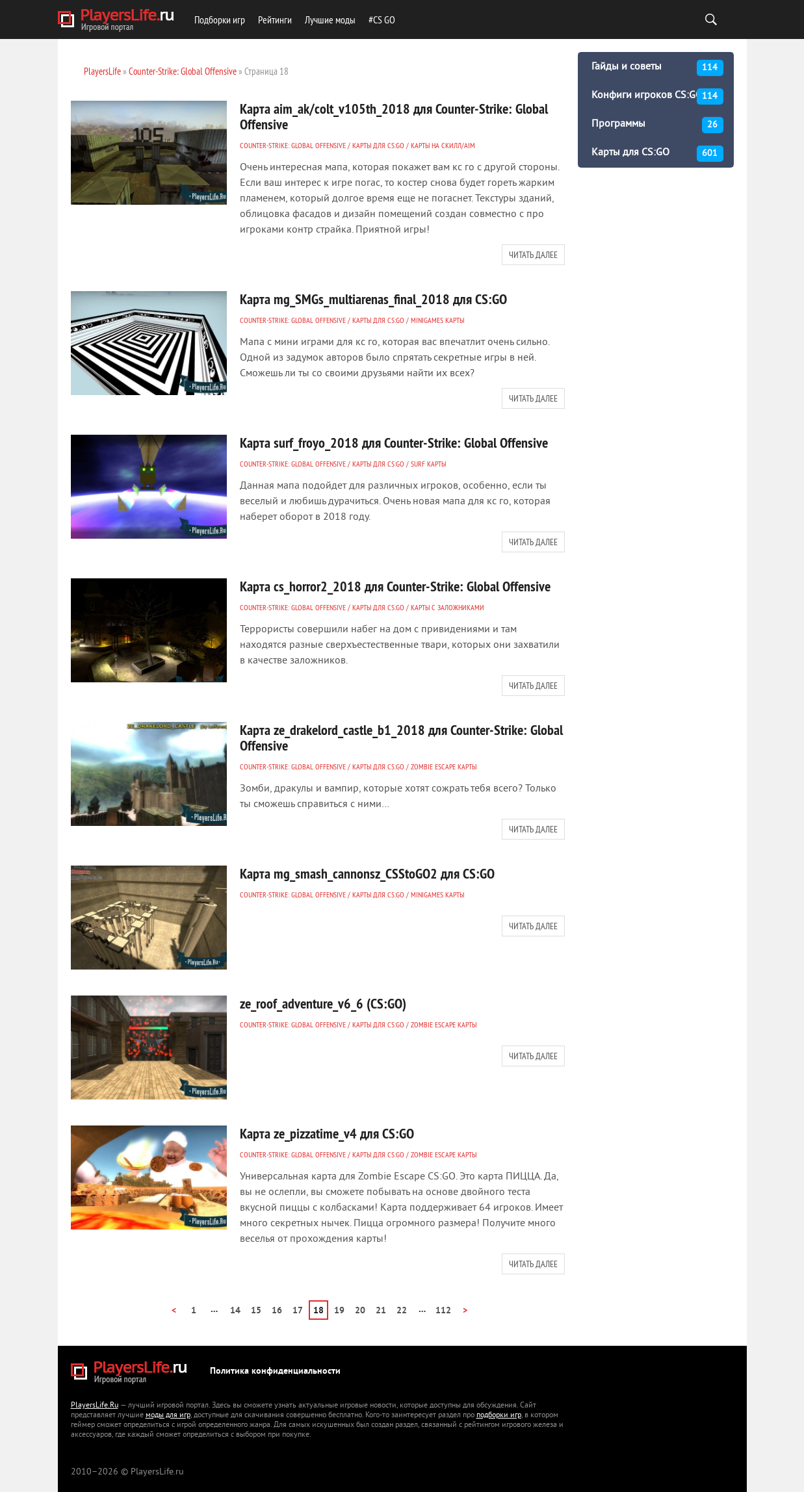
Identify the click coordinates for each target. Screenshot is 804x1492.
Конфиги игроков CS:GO (657, 96)
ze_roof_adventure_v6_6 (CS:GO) (323, 1003)
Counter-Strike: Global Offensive (293, 145)
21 (381, 1311)
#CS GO (382, 19)
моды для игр (168, 1416)
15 (256, 1311)
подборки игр (498, 1416)
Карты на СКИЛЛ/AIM (443, 145)
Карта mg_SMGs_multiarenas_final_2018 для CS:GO (373, 299)
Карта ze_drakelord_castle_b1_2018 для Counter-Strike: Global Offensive (401, 737)
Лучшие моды (330, 19)
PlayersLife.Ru (94, 1406)
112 (443, 1311)
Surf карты (428, 464)
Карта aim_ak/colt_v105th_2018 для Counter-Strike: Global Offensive (394, 116)
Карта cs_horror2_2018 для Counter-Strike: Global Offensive (395, 586)
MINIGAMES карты (437, 320)
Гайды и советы (657, 68)
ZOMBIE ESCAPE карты (443, 766)
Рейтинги (275, 19)
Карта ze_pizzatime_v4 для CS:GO (327, 1133)
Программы (657, 125)
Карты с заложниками (447, 607)
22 (401, 1311)
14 (235, 1311)
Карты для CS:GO (378, 145)
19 (339, 1311)
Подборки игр (219, 19)
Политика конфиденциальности (275, 1371)
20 (360, 1311)
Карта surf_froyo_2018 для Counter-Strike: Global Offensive (394, 442)
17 (297, 1311)
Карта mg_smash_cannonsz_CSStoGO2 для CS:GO (367, 873)
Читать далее (533, 255)
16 (277, 1311)
